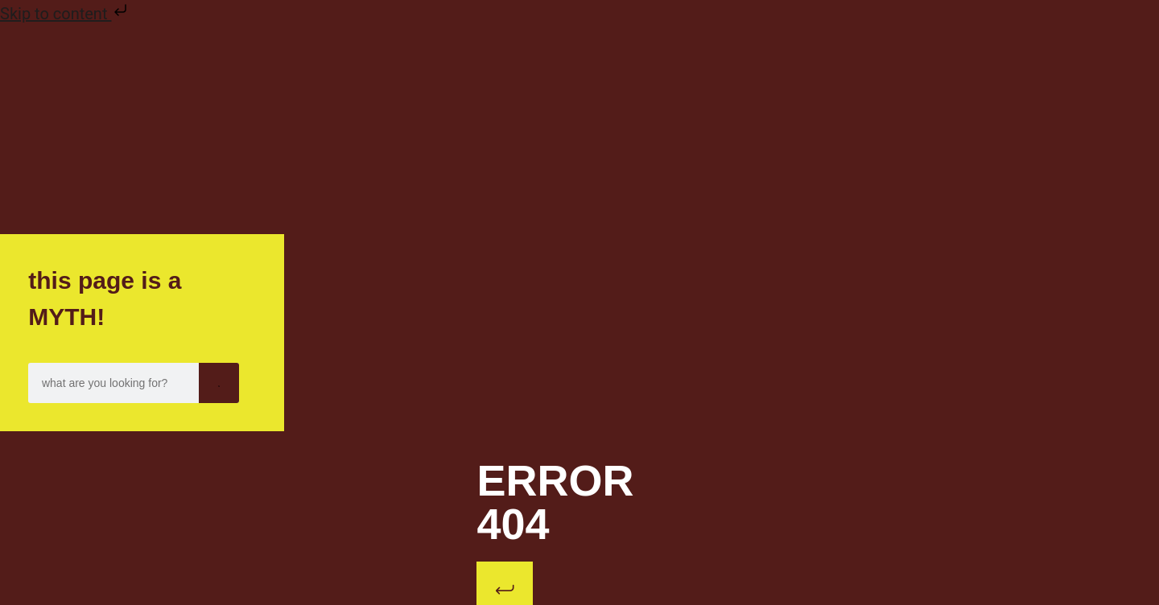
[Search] (219, 383)
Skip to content (65, 13)
